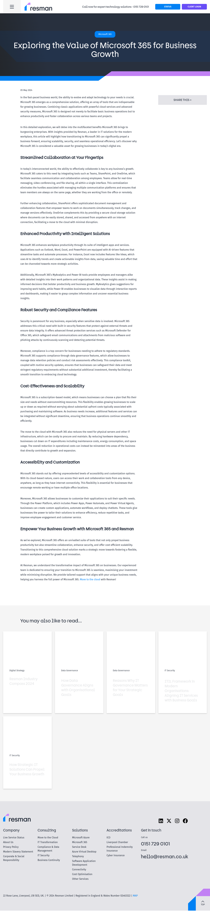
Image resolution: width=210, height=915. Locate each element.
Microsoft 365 (79, 842)
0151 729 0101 (141, 6)
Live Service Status (13, 837)
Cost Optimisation (82, 874)
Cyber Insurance (116, 855)
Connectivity (79, 869)
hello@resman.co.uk (164, 856)
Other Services (80, 878)
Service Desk (79, 846)
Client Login (194, 6)
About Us (8, 842)
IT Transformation (48, 842)
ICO (108, 837)
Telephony (78, 856)
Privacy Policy (11, 846)
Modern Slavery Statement (18, 851)
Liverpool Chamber (117, 842)
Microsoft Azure (81, 837)
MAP (135, 895)
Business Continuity (49, 860)
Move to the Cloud (48, 837)
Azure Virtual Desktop (84, 851)
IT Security (43, 855)
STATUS (167, 6)
